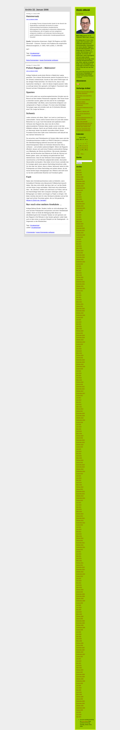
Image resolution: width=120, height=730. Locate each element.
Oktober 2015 (79, 444)
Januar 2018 (79, 384)
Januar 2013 (79, 516)
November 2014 (80, 466)
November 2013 (80, 493)
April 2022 (79, 272)
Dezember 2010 (80, 567)
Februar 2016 (79, 435)
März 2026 (79, 174)
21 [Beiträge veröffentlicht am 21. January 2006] (85, 147)
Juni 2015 (78, 451)
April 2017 (79, 404)
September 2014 (80, 471)
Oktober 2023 (79, 232)
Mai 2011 (78, 556)
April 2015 (79, 455)
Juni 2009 (78, 607)
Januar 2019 (79, 357)
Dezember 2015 (80, 440)
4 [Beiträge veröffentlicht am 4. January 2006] (80, 143)
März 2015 (79, 458)
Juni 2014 (78, 478)
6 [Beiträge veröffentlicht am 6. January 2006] (83, 143)
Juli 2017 (78, 397)
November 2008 (80, 623)
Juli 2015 (78, 449)
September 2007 (80, 654)
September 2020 (80, 315)
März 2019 (79, 353)
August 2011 (79, 549)
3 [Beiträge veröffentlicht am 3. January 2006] (78, 143)
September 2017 (80, 393)
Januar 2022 (79, 279)
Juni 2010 (78, 580)
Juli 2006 (78, 685)
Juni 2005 (78, 714)
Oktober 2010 (79, 571)
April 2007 (79, 665)
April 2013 (79, 509)
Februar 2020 (79, 330)
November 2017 (80, 388)
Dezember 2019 (80, 335)
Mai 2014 (78, 480)
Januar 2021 (79, 306)
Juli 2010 (78, 578)
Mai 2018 (78, 375)
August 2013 (79, 500)
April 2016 (79, 431)
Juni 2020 (78, 322)
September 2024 (80, 208)
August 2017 (79, 395)
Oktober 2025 (79, 185)
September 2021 (80, 288)
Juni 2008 (78, 634)
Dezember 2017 (80, 386)
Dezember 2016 (80, 413)
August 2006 (79, 683)
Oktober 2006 (79, 678)
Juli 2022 (78, 266)
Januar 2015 (79, 462)
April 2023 (79, 246)
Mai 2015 (78, 453)
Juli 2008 (78, 632)
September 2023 (80, 235)
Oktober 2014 (79, 469)
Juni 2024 (78, 214)
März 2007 (79, 667)
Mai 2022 (78, 270)
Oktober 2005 (79, 705)
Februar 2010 (79, 589)
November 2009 (80, 596)
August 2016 (79, 422)
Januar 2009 (79, 618)
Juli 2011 (78, 551)
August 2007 (79, 656)
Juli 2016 (78, 424)
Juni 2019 (78, 348)
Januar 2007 (79, 672)
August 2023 (79, 237)
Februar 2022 (79, 277)
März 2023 (79, 248)
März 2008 (79, 640)
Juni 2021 (78, 295)
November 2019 (80, 337)
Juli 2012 (78, 527)
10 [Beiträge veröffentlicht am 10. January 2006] (78, 145)
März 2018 (79, 380)
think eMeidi (85, 721)
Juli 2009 (78, 605)
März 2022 (79, 275)
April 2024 (79, 219)
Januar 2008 (79, 645)
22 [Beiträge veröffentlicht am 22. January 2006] (87, 147)
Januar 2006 (79, 698)
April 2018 (79, 377)
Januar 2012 (79, 540)
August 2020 (79, 317)
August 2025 (79, 190)
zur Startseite (79, 13)
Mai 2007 (78, 663)
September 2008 (80, 627)
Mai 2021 (78, 297)
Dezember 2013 (80, 491)
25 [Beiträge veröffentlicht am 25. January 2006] (80, 149)
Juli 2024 (78, 212)
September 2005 (80, 707)
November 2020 (80, 310)
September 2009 (80, 600)
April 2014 (79, 482)
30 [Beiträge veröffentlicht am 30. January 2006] (77, 151)
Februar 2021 (79, 304)
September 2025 (80, 188)
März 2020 (79, 328)
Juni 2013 (78, 504)
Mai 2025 (78, 194)
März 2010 (79, 587)
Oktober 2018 (79, 364)
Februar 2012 (79, 538)
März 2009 (79, 614)
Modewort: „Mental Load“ (82, 111)
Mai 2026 (78, 170)
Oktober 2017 (79, 391)
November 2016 (80, 415)
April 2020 (79, 326)
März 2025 (79, 199)
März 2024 (79, 221)
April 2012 (79, 533)
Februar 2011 (79, 562)
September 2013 (80, 498)
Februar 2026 (79, 177)
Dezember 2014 (80, 464)
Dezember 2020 (80, 308)
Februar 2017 (79, 408)
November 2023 (80, 230)
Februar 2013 (79, 513)
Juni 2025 (78, 192)
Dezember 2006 (80, 674)
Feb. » (82, 153)
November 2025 (80, 183)
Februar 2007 (79, 669)
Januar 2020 (79, 333)
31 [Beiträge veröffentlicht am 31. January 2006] (78, 151)
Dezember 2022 (80, 255)
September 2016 (80, 420)
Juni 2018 (78, 373)
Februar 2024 (79, 223)
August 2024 (79, 210)
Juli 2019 (78, 346)
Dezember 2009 (80, 594)
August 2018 (79, 368)
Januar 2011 (79, 565)
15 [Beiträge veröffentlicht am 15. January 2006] (87, 145)
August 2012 (79, 524)
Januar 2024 (79, 226)
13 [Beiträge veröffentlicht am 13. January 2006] (84, 145)
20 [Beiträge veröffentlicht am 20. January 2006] (84, 147)
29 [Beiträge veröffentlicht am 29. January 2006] (87, 149)
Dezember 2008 (80, 620)
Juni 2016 (78, 426)
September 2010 (80, 574)
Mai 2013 (78, 507)
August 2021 (79, 290)
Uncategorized (34, 53)
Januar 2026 (79, 179)
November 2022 (80, 257)
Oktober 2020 (79, 313)
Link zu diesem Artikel (32, 19)
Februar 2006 (79, 696)
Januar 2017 (79, 411)
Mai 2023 (78, 243)
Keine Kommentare (32, 60)
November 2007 (80, 649)
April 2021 (79, 299)
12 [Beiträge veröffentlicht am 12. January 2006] (82, 145)
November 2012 (80, 518)
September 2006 (80, 681)
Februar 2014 (79, 487)
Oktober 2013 (79, 495)
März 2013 (79, 511)
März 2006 (79, 694)
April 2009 (79, 611)
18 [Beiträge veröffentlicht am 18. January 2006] (80, 147)
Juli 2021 (78, 293)
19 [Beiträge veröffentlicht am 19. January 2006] (82, 147)
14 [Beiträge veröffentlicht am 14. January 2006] (85, 145)
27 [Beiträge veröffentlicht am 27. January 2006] (84, 149)
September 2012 (80, 522)
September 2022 (80, 261)
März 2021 (79, 301)
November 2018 (80, 362)
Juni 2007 (78, 661)
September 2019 (80, 342)
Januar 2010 (79, 591)
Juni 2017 (78, 400)
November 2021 (80, 284)
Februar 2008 (79, 643)
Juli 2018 (78, 371)
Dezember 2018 (80, 359)
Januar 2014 (79, 489)
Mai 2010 (78, 582)
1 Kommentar (30, 232)
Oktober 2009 (79, 598)
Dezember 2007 (80, 647)
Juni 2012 (78, 529)
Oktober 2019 (79, 339)
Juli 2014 (78, 475)
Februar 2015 (79, 460)
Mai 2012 (78, 531)
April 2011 (79, 558)
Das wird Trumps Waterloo (83, 99)
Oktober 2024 (79, 206)
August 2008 (79, 629)
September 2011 (80, 547)
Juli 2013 (78, 502)
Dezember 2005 (80, 701)
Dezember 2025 (80, 181)
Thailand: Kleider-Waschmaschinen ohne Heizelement (82, 103)
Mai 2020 (78, 324)
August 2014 (79, 473)
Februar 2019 (79, 355)
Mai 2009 (78, 609)
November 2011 (80, 542)
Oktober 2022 (79, 259)
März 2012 (79, 536)
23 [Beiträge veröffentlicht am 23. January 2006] (77, 149)
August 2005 (79, 710)
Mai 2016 (78, 429)
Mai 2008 (78, 636)
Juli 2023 (78, 239)
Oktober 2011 (79, 545)
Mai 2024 (78, 217)
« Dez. (78, 153)
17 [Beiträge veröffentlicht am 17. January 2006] (78, 147)
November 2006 (80, 676)
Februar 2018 (79, 382)
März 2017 (79, 406)
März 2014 (79, 484)
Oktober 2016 (79, 417)
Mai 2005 (78, 716)
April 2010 (79, 585)
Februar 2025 (79, 201)
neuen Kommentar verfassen (49, 60)
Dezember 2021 (80, 281)
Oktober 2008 (79, 625)
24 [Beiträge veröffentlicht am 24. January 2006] (78, 149)
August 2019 (79, 344)
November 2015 (80, 442)
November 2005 (80, 703)
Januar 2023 (79, 252)
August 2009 (79, 603)
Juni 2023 (78, 241)
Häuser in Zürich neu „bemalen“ (36, 200)
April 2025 (79, 197)
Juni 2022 (78, 268)
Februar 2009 (79, 616)
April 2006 (79, 692)
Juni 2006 (78, 687)
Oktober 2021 (79, 286)
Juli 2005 (78, 712)
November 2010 (80, 569)
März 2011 (79, 560)
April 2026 (79, 172)
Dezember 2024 (80, 203)
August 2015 (79, 446)
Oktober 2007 (79, 652)
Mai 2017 (78, 402)
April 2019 (79, 351)
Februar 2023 (79, 250)
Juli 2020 (78, 319)
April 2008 (79, 638)
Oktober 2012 (79, 520)
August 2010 (79, 576)
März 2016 (79, 433)
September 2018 (80, 366)
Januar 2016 (79, 437)
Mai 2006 (78, 690)
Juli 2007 (78, 658)
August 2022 (79, 264)
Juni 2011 (78, 553)
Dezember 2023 (80, 228)
